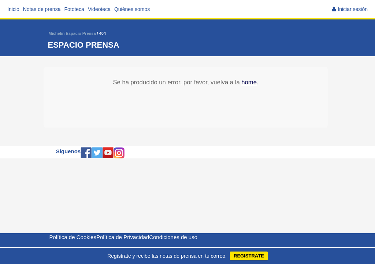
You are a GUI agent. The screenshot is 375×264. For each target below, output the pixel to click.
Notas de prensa (42, 9)
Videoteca (99, 9)
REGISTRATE (249, 255)
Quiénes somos (132, 9)
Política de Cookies (72, 237)
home (249, 82)
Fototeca (74, 9)
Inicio (13, 9)
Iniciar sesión (353, 9)
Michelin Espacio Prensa (72, 33)
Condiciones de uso (173, 237)
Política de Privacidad (122, 237)
